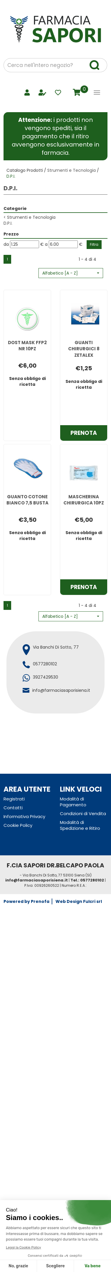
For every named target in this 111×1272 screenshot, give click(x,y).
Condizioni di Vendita (83, 813)
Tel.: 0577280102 (87, 880)
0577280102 (45, 664)
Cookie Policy (18, 825)
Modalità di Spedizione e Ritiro (80, 825)
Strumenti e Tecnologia (71, 170)
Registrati (14, 799)
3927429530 (45, 677)
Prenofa (40, 901)
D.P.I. (8, 223)
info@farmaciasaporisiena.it (61, 690)
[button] (70, 273)
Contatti (13, 808)
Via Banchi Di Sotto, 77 (56, 647)
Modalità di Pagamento (73, 802)
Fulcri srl (92, 901)
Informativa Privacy (24, 816)
